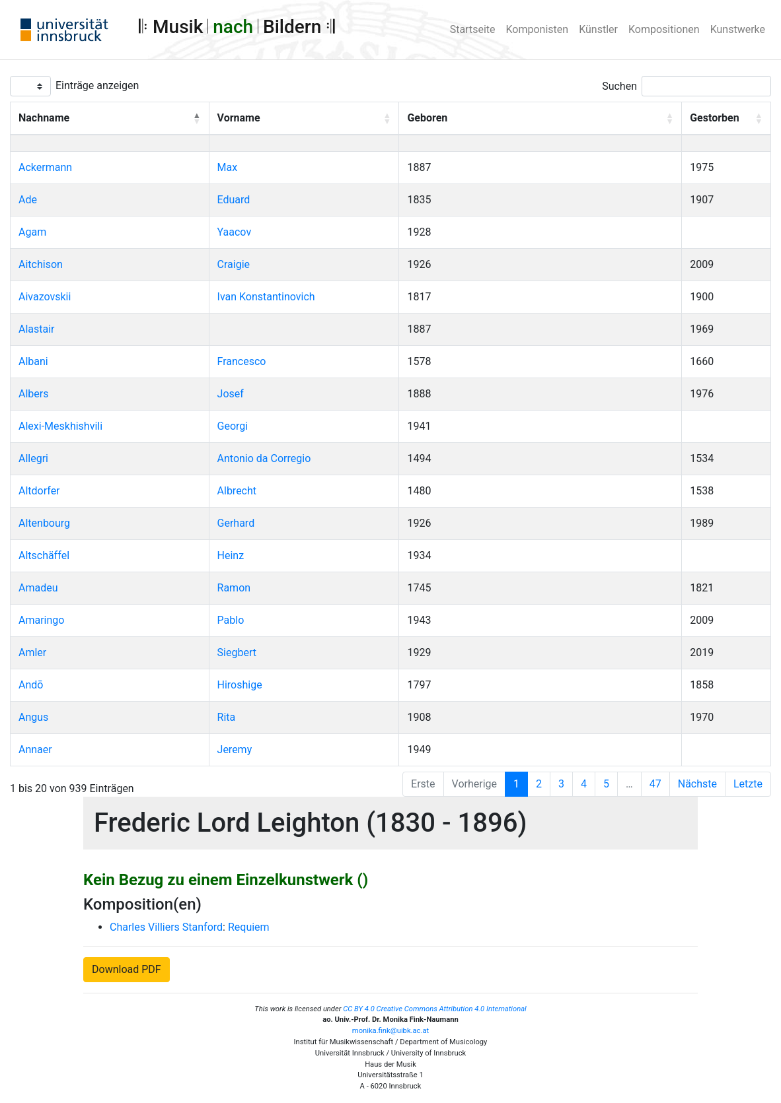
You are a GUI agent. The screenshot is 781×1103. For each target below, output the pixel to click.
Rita (226, 717)
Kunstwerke (737, 29)
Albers (33, 393)
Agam (32, 232)
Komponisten (537, 29)
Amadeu (38, 588)
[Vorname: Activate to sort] (304, 118)
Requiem (249, 927)
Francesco (241, 361)
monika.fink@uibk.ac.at (390, 1030)
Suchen (619, 86)
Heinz (230, 555)
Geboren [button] (427, 118)
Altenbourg (44, 523)
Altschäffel (44, 555)
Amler (32, 652)
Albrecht (237, 491)
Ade (28, 199)
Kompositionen (664, 29)
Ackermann (45, 167)
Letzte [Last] (747, 784)
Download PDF (126, 969)
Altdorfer (39, 491)
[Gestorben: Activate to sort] (726, 118)
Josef (230, 393)
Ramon (234, 588)
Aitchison (41, 264)
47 (655, 784)
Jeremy (234, 749)
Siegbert (236, 652)
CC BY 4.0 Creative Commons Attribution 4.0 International (435, 1009)
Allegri (33, 458)
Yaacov (234, 232)
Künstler (598, 29)
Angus (33, 717)
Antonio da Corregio (264, 458)
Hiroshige (239, 685)
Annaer (35, 749)
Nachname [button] (44, 118)
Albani (33, 361)
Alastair (37, 329)
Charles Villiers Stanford (166, 927)
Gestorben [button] (714, 118)
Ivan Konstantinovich (266, 296)
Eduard (233, 199)
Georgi (232, 426)
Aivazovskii (45, 296)
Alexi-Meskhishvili (60, 426)
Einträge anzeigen (97, 85)
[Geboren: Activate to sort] (540, 118)
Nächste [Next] (697, 784)
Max (227, 167)
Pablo (230, 620)
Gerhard (236, 523)
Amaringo (41, 620)
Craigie (233, 264)
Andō (31, 685)
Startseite (473, 29)
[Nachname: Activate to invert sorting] (110, 118)
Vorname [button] (238, 118)
